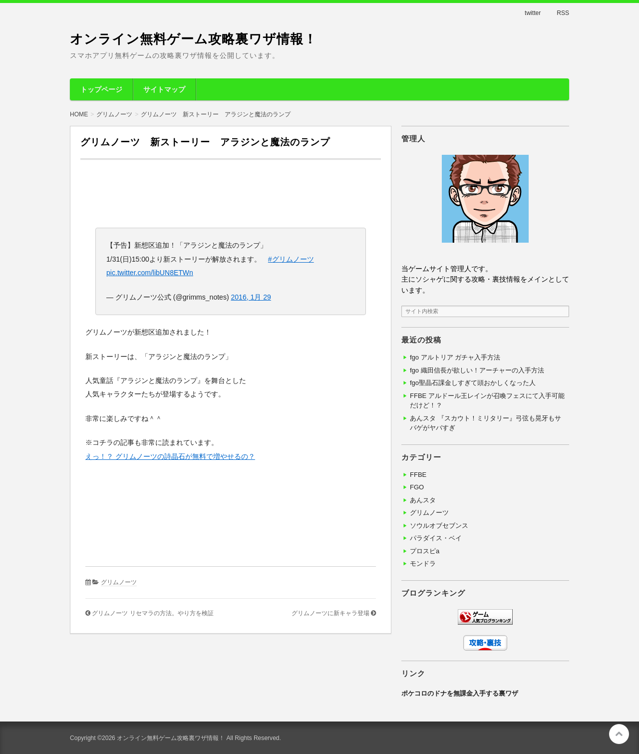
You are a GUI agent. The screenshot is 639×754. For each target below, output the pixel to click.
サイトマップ (164, 89)
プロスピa (424, 551)
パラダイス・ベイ (436, 538)
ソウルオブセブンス (439, 525)
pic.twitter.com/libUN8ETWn (149, 273)
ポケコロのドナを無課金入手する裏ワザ (459, 693)
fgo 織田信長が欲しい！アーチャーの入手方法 (477, 370)
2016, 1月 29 (251, 297)
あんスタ (423, 500)
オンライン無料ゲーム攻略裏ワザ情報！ (193, 38)
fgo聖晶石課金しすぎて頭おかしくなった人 (473, 382)
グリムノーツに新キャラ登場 (330, 613)
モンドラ (423, 563)
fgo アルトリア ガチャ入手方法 (455, 357)
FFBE (418, 474)
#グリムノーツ (291, 259)
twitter (533, 12)
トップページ (101, 89)
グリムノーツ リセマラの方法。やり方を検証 (152, 613)
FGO (417, 487)
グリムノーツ (119, 582)
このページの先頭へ (619, 734)
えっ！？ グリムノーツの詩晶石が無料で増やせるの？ (170, 456)
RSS (563, 12)
